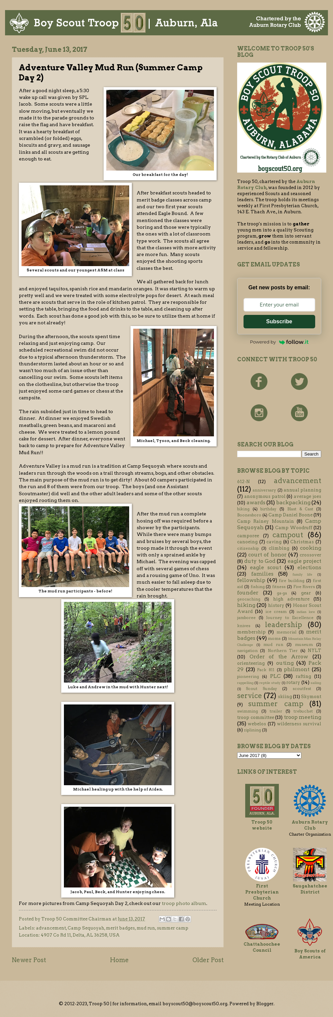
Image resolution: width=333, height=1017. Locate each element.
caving (274, 541)
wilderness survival (299, 723)
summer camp (172, 928)
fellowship (251, 580)
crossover (310, 554)
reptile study (270, 683)
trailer (276, 711)
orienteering (251, 663)
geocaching (248, 599)
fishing (258, 586)
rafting (303, 676)
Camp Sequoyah (86, 928)
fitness (279, 586)
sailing (315, 683)
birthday (268, 509)
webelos (257, 723)
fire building (291, 580)
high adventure (291, 599)
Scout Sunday (261, 688)
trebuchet (303, 711)
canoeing (247, 541)
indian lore (306, 612)
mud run (146, 928)
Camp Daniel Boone (290, 514)
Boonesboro (249, 515)
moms (274, 638)
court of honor (267, 554)
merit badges (120, 928)
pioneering (248, 676)
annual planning (302, 490)
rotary (293, 682)
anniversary (264, 490)
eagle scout (265, 567)
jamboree (246, 617)
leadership (283, 624)
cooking (310, 548)
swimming (247, 711)
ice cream (276, 611)
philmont (296, 669)
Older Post (208, 960)
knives (243, 625)
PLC (275, 676)
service (249, 695)
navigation (247, 650)
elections (309, 567)
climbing (279, 548)
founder (247, 592)
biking (243, 509)
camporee (248, 535)
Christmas (302, 541)
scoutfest (302, 688)
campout (287, 535)
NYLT (314, 650)
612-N (243, 481)
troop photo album (184, 903)
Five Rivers (304, 586)
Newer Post (29, 960)
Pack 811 (265, 669)
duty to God (259, 561)
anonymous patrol (265, 496)
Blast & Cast (300, 509)
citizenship (248, 548)
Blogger (264, 1003)
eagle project (304, 561)
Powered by (279, 341)
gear (306, 592)
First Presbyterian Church (262, 892)
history (276, 605)
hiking (246, 605)
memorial (286, 632)
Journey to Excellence (289, 617)
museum (304, 644)
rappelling (245, 683)
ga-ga (282, 593)
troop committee (255, 717)
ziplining (252, 730)
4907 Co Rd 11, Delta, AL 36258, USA (80, 935)
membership (251, 631)
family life (303, 574)
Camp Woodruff (293, 527)
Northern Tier (283, 650)
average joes (307, 496)
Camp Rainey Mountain (265, 521)
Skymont (311, 696)
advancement (51, 928)
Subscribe (279, 321)
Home (119, 960)
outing (285, 663)
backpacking (293, 502)
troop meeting (303, 717)
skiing (285, 696)
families (262, 574)
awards (256, 502)
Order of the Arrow (279, 656)
